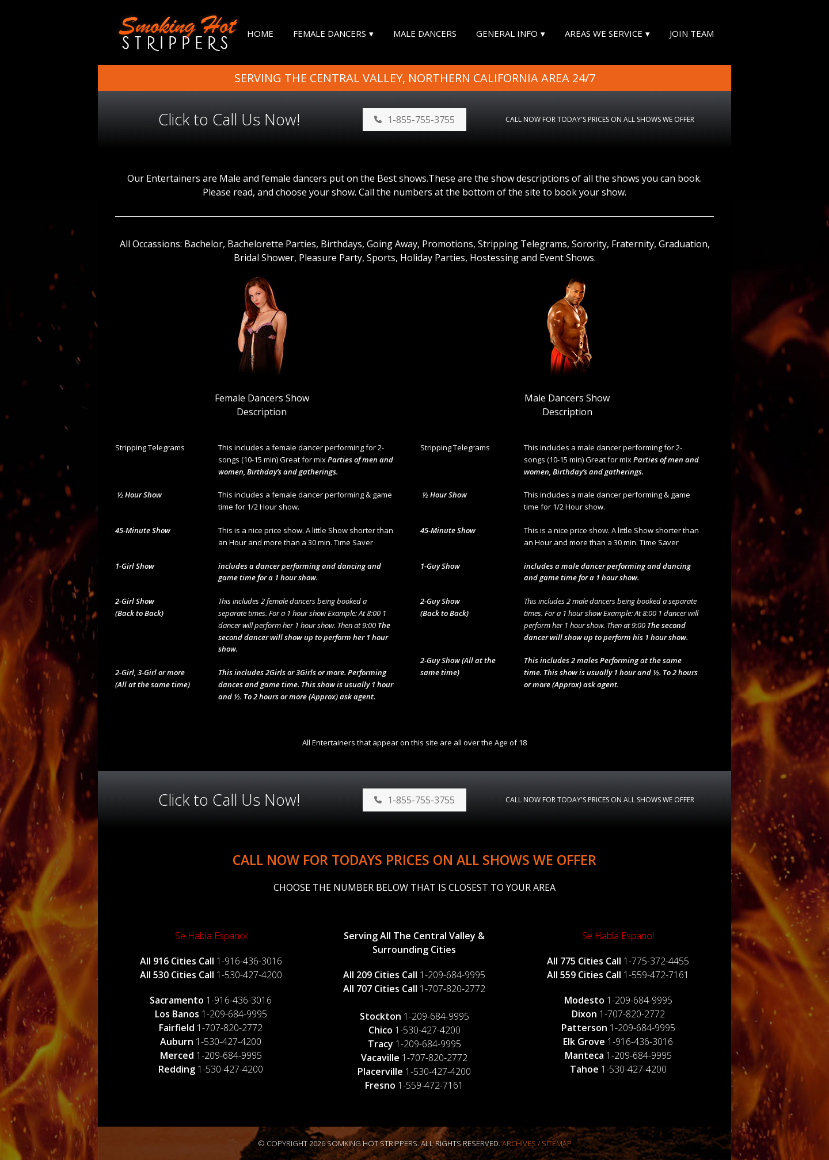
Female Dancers (329, 33)
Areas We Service (603, 33)
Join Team (692, 33)
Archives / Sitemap (537, 1143)
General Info (507, 33)
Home (260, 33)
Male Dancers (425, 33)
